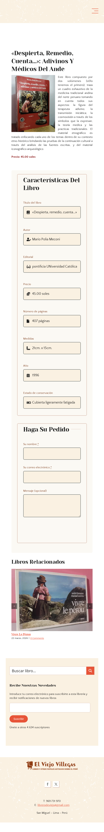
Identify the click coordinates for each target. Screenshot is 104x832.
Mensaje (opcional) (35, 490)
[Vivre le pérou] (52, 570)
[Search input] (48, 671)
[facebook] (48, 784)
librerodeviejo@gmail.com (54, 805)
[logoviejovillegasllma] (52, 762)
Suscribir (19, 718)
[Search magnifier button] (90, 671)
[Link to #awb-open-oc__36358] (95, 11)
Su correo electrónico (37, 467)
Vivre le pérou (21, 634)
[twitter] (56, 784)
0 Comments (37, 638)
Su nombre (31, 444)
